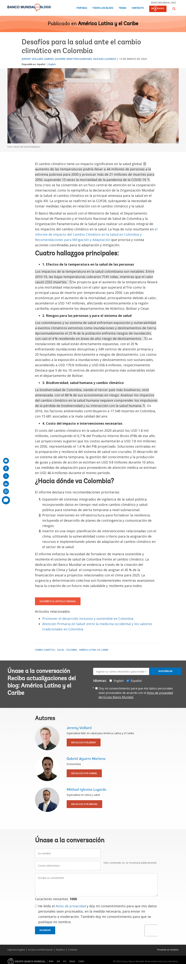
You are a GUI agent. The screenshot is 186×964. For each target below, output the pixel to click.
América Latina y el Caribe (108, 23)
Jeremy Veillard (32, 58)
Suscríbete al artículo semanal (58, 601)
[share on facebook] (6, 468)
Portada (82, 8)
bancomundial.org (163, 2)
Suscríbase (165, 671)
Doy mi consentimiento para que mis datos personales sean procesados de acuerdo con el (136, 692)
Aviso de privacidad (71, 906)
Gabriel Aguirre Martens (61, 58)
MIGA (72, 961)
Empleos (60, 949)
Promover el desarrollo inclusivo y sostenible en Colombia (87, 618)
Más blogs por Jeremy (83, 742)
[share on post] (6, 476)
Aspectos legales (16, 949)
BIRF (51, 961)
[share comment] (6, 500)
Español (41, 64)
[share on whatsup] (6, 491)
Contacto (138, 8)
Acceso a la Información (40, 949)
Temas (122, 8)
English (52, 64)
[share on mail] (6, 461)
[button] (174, 8)
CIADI (81, 961)
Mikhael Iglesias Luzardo (98, 58)
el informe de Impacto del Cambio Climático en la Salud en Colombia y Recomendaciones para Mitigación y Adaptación (96, 234)
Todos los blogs (102, 8)
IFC (64, 961)
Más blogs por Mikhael (84, 804)
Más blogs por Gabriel (84, 773)
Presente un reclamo (168, 949)
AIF (58, 961)
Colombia (71, 649)
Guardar (45, 930)
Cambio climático (45, 649)
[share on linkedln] (6, 484)
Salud (60, 649)
